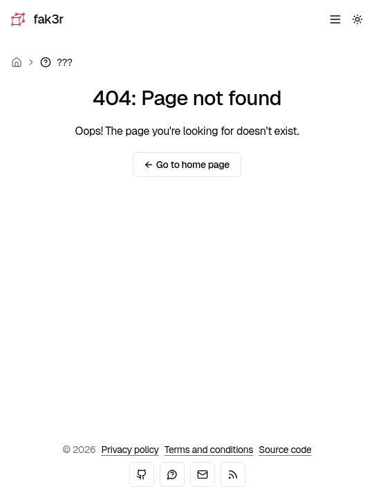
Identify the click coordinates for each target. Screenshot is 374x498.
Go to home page (187, 165)
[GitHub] (141, 474)
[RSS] (233, 474)
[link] (56, 62)
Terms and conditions (209, 449)
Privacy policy (129, 449)
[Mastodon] (172, 474)
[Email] (202, 474)
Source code (285, 449)
